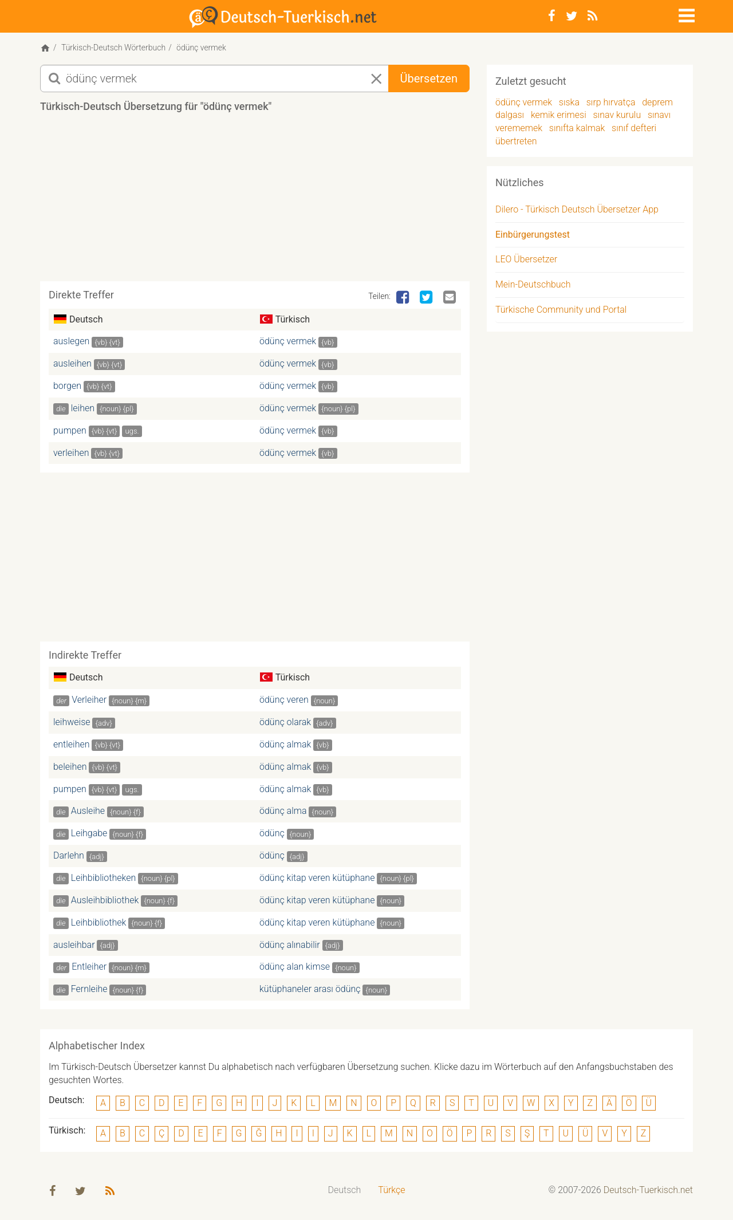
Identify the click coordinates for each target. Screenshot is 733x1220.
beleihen (69, 768)
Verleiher (89, 701)
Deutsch (344, 1192)
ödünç (272, 835)
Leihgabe (89, 835)
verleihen (71, 454)
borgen (67, 387)
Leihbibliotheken (103, 879)
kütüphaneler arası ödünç (309, 991)
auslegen (71, 343)
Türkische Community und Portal (560, 311)
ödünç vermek (287, 343)
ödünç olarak (285, 723)
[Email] (450, 300)
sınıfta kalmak (577, 129)
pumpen (69, 432)
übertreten (516, 142)
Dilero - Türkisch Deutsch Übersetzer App (577, 211)
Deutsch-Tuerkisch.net (648, 1192)
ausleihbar (74, 946)
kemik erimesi (558, 117)
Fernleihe (89, 991)
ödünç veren (284, 701)
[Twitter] (571, 16)
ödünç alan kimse (294, 968)
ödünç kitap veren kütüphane (317, 879)
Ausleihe (88, 813)
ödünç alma (283, 813)
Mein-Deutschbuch (533, 286)
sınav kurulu (617, 117)
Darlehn (68, 857)
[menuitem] (345, 1192)
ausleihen (72, 365)
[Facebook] (552, 16)
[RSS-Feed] (592, 16)
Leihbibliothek (99, 924)
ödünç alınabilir (289, 946)
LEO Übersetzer (526, 261)
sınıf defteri (634, 129)
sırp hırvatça (611, 104)
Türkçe (391, 1192)
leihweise (71, 723)
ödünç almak (285, 746)
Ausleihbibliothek (105, 901)
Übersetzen (429, 80)
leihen (82, 409)
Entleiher (89, 968)
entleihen (71, 746)
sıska (569, 104)
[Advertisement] (255, 203)
